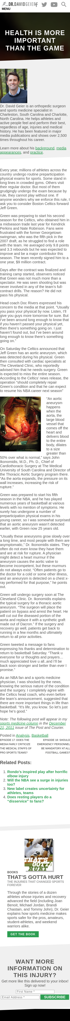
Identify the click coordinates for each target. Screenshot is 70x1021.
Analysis (22, 735)
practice (36, 152)
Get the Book (23, 934)
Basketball (39, 735)
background (45, 148)
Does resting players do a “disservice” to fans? (29, 799)
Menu (6, 8)
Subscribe (54, 997)
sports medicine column (19, 723)
